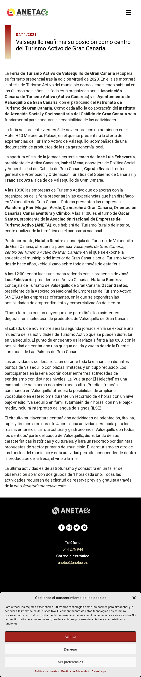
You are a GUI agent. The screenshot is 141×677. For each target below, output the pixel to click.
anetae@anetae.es (73, 562)
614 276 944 (73, 549)
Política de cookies (47, 671)
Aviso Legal (98, 671)
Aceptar (70, 637)
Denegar (70, 649)
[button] (134, 598)
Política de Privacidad (75, 671)
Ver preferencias (70, 662)
